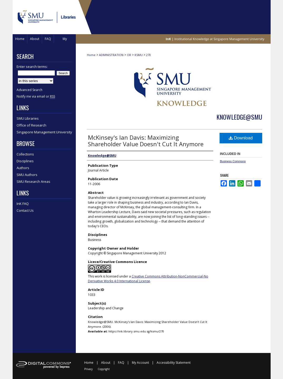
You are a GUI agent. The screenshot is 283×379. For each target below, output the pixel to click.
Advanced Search (29, 90)
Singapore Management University (44, 132)
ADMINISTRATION (111, 55)
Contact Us (25, 210)
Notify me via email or (36, 96)
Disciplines (25, 161)
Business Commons (233, 161)
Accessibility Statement (174, 362)
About (105, 362)
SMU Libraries (28, 118)
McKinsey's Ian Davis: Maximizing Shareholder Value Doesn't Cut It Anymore (145, 140)
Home (91, 55)
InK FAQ (23, 203)
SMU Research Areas (33, 181)
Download (241, 138)
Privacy (88, 369)
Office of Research (31, 125)
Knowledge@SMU (239, 117)
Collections (25, 154)
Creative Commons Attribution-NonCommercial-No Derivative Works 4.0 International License (148, 278)
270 (148, 55)
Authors (23, 167)
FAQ (121, 362)
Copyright (104, 369)
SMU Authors (27, 174)
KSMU (139, 55)
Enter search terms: (32, 66)
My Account (140, 362)
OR (129, 55)
